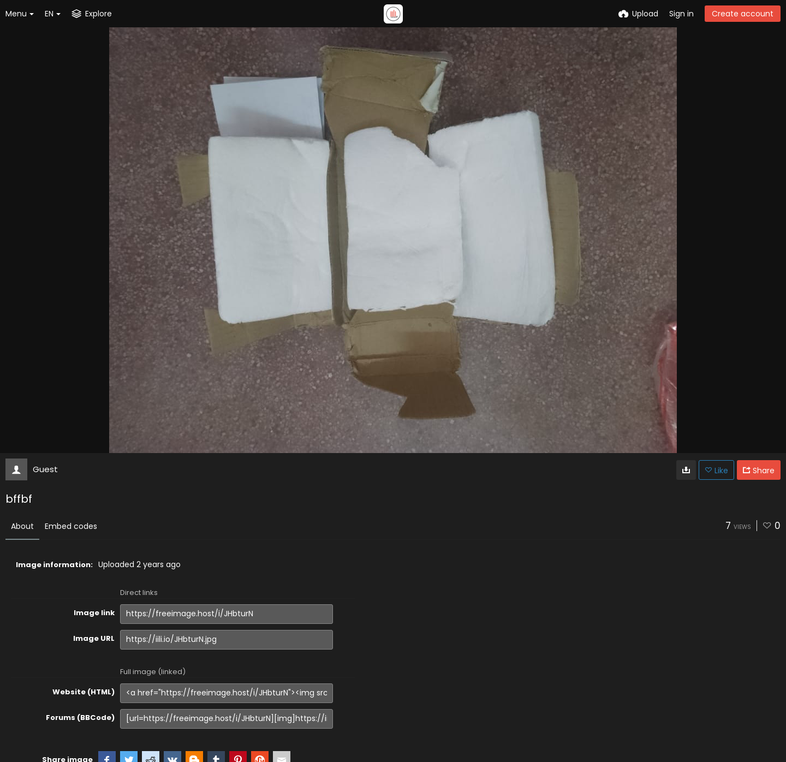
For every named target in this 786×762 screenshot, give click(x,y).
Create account (742, 13)
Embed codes (71, 526)
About (22, 526)
